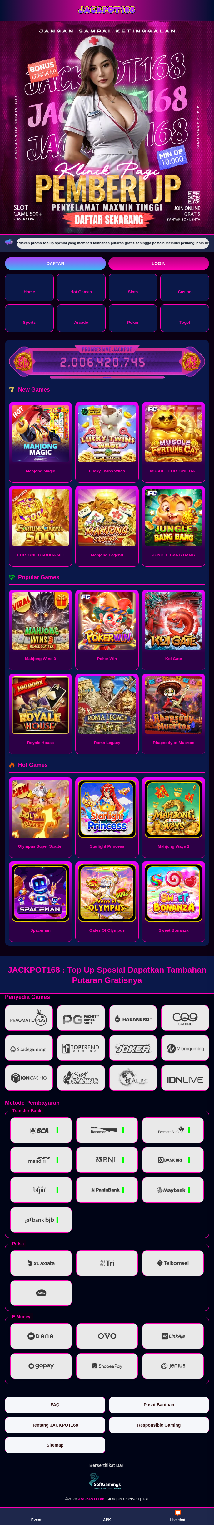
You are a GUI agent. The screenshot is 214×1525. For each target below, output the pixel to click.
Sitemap (55, 1445)
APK (107, 1516)
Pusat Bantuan (159, 1404)
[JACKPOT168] (107, 10)
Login (159, 263)
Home (29, 287)
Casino (184, 287)
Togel (184, 318)
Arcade (81, 318)
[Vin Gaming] (107, 1481)
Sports (29, 318)
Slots (133, 287)
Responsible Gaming (159, 1425)
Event (36, 1516)
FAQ (55, 1404)
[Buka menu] (10, 10)
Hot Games (81, 287)
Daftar (55, 263)
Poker (132, 318)
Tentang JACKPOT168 (55, 1425)
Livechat (177, 1516)
